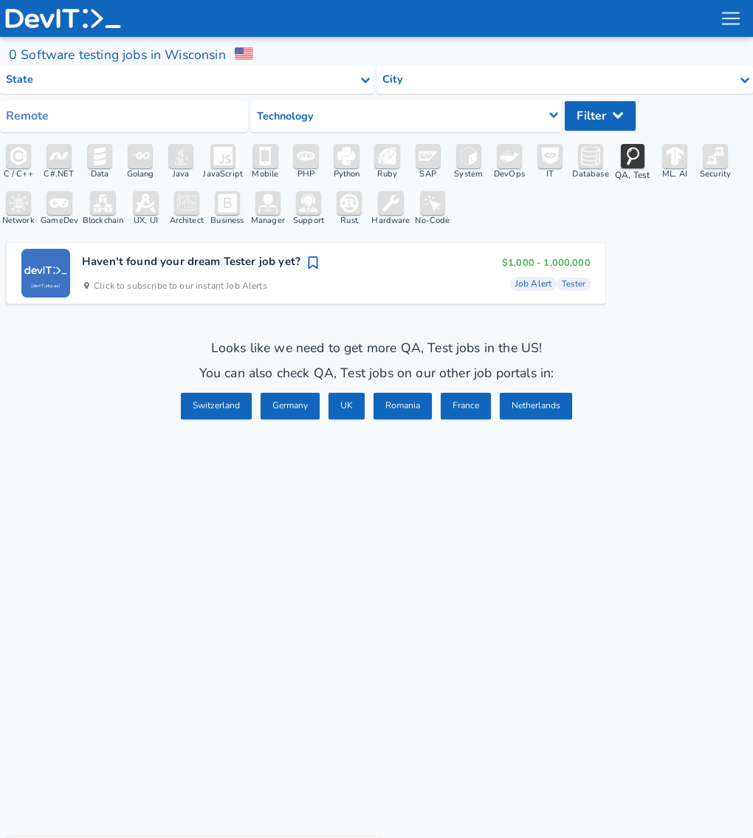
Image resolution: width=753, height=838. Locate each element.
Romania (403, 406)
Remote (27, 116)
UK (346, 406)
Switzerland (209, 406)
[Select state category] (187, 80)
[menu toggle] (730, 18)
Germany (287, 406)
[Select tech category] (406, 116)
